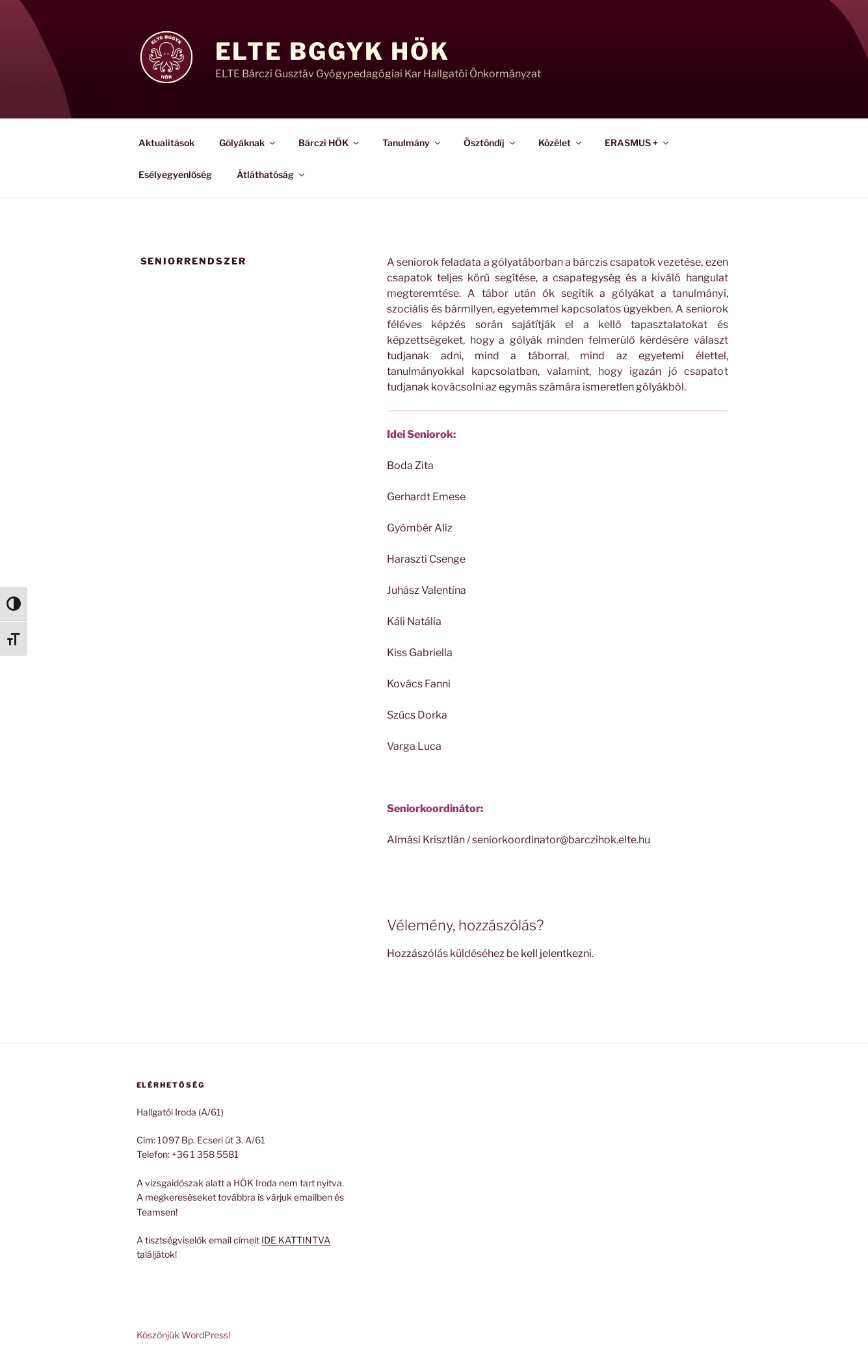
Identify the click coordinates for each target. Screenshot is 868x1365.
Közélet (560, 142)
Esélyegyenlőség (175, 174)
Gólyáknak (248, 142)
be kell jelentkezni (549, 953)
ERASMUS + (637, 142)
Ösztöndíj (490, 142)
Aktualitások (166, 142)
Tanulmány (412, 142)
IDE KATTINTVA (295, 1239)
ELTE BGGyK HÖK (332, 51)
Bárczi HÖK (329, 142)
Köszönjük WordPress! (183, 1334)
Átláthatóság (271, 174)
